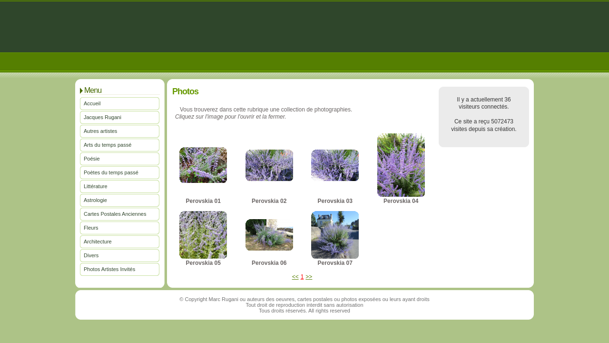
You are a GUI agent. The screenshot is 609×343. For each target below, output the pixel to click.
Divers (91, 255)
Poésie (92, 158)
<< (295, 276)
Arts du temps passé (107, 145)
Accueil (92, 103)
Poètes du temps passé (111, 172)
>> (308, 276)
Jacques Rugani (102, 117)
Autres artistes (100, 131)
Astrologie (95, 200)
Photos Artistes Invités (109, 269)
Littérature (96, 186)
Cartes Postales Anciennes (115, 214)
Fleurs (91, 228)
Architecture (98, 241)
